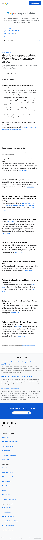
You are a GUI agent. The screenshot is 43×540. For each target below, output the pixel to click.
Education (7, 35)
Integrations (6, 495)
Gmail (26, 65)
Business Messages (8, 525)
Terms (39, 538)
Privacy (36, 538)
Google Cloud (6, 507)
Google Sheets (29, 67)
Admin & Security (10, 33)
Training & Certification (9, 499)
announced (18, 327)
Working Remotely (7, 477)
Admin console (6, 65)
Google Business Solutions (10, 521)
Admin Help (5, 437)
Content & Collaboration (12, 30)
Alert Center (10, 222)
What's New (5, 459)
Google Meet (21, 67)
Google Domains (7, 512)
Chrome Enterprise (8, 516)
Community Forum (7, 446)
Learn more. (23, 170)
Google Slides (5, 68)
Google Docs (13, 67)
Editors (21, 65)
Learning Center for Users (10, 442)
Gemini (7, 32)
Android (13, 65)
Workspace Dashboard (9, 455)
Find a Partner (6, 481)
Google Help (6, 450)
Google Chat (5, 67)
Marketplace (6, 486)
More (6, 36)
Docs (17, 65)
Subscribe (35, 3)
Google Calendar (33, 65)
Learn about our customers (10, 389)
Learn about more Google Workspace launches (16, 376)
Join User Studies (7, 530)
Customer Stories (7, 472)
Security (4, 468)
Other (14, 68)
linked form (7, 119)
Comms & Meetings (10, 29)
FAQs (4, 490)
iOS (11, 68)
